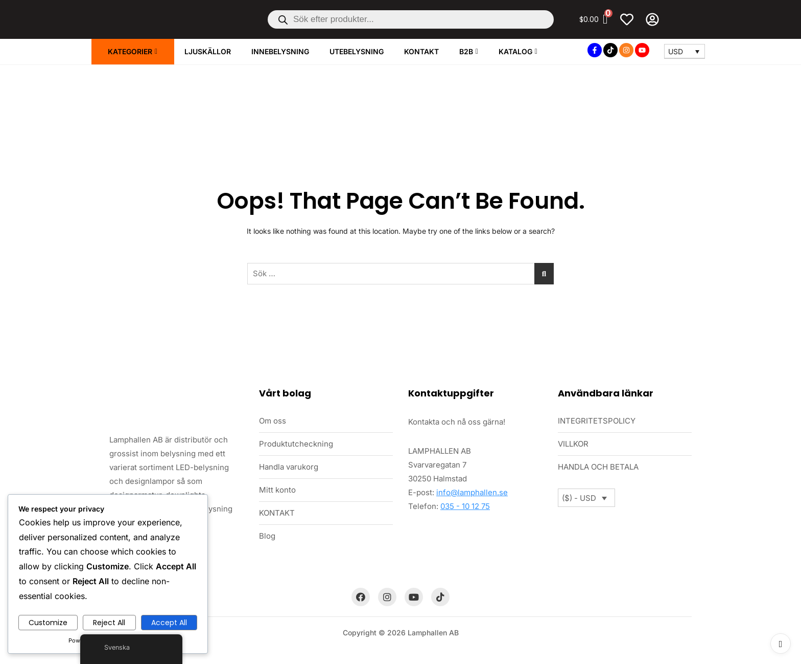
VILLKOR (573, 444)
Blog (267, 536)
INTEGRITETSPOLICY (596, 421)
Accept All (169, 622)
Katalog (515, 51)
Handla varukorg (288, 467)
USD (675, 51)
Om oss (272, 421)
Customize (48, 622)
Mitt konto (277, 490)
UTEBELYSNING (356, 51)
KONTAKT (421, 51)
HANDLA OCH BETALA (598, 467)
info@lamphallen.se (472, 492)
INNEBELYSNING (280, 51)
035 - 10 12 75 (465, 506)
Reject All (109, 622)
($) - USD (579, 498)
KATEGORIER (130, 51)
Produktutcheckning (296, 444)
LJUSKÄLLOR (207, 51)
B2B (466, 51)
